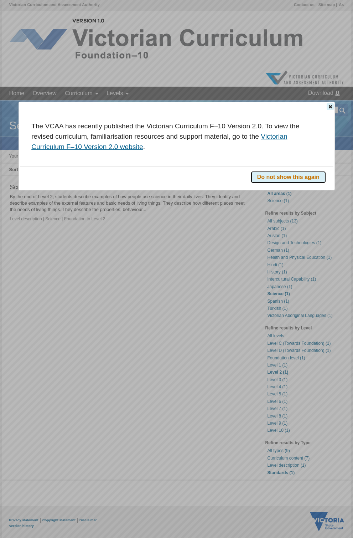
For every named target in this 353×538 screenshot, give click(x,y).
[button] (330, 106)
